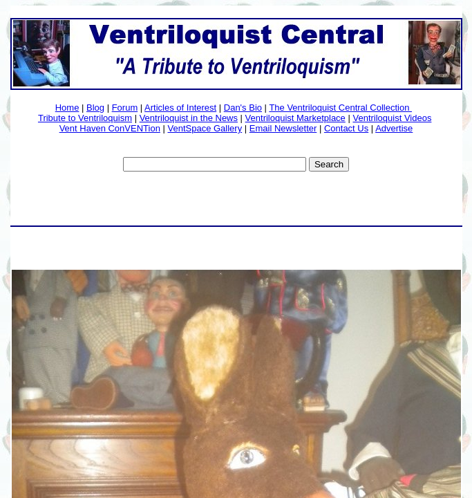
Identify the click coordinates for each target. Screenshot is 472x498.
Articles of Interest (180, 107)
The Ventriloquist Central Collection (340, 107)
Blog (95, 107)
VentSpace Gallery (204, 128)
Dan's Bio (243, 107)
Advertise (394, 128)
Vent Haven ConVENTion (109, 128)
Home (67, 107)
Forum (125, 107)
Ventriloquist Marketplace (295, 118)
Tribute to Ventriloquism (85, 118)
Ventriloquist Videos (391, 118)
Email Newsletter (283, 128)
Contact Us (346, 128)
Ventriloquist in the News (189, 118)
